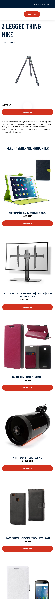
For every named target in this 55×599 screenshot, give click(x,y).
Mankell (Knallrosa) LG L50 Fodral (27, 377)
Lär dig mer (32, 14)
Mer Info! (27, 112)
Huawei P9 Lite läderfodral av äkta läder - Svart (27, 538)
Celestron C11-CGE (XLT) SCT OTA (27, 457)
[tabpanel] (27, 70)
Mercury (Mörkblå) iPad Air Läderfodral (27, 212)
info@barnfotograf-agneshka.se (43, 4)
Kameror (14, 96)
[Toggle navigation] (50, 14)
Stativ (20, 96)
